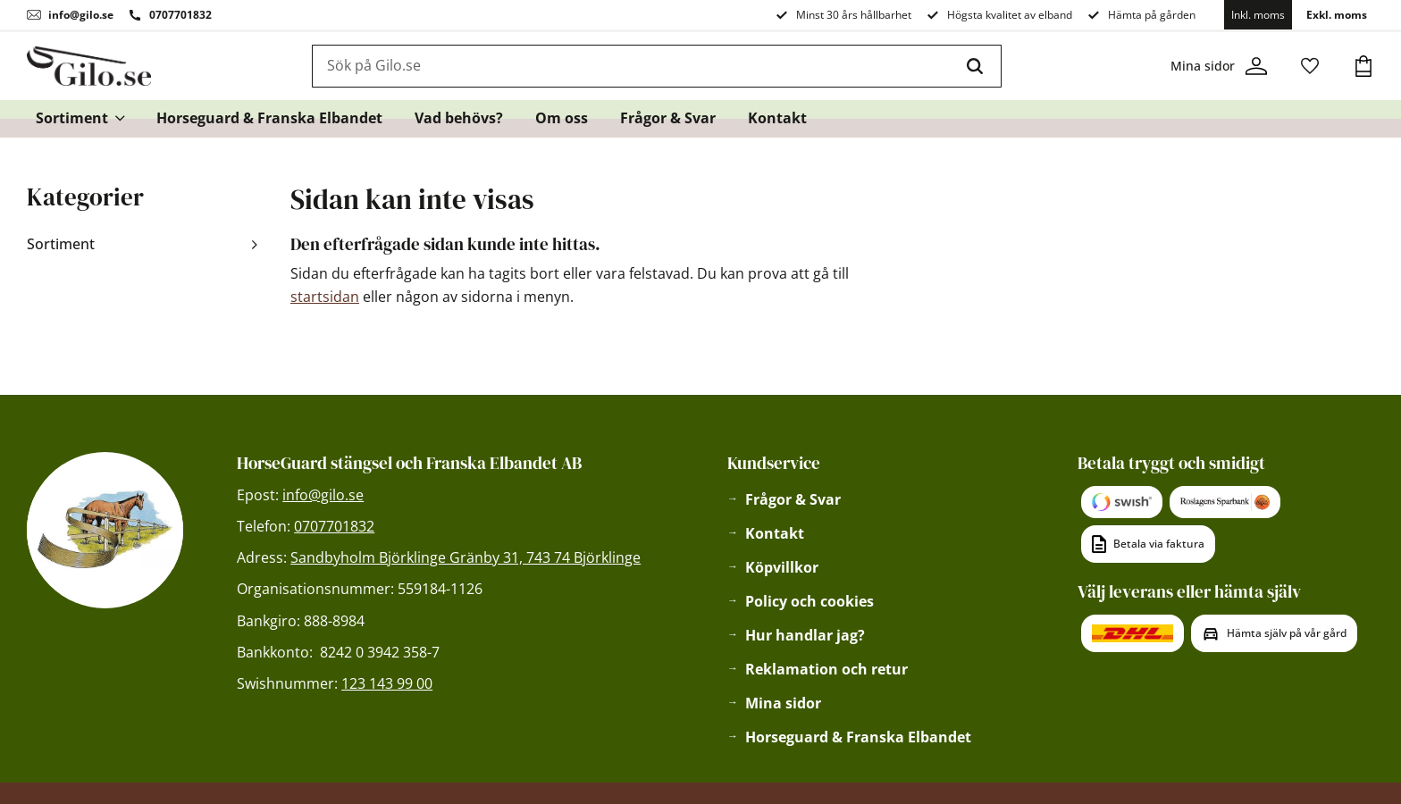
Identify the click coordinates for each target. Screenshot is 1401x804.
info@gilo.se (80, 14)
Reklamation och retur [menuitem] (826, 669)
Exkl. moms (1336, 14)
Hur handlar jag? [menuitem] (805, 635)
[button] (1310, 67)
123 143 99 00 (386, 683)
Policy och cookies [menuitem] (809, 601)
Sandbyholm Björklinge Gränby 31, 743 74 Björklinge (465, 557)
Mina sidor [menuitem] (783, 703)
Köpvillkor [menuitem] (781, 567)
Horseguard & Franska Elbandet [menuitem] (269, 120)
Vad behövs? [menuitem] (459, 120)
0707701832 (180, 14)
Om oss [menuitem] (561, 120)
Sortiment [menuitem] (72, 120)
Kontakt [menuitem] (777, 120)
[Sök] (980, 67)
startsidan (324, 296)
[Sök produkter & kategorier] (636, 67)
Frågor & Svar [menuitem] (668, 120)
